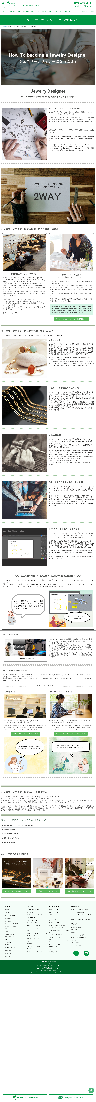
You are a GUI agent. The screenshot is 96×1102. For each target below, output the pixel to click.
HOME (5, 26)
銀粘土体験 (74, 929)
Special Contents (54, 906)
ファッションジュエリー (33, 938)
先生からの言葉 (9, 953)
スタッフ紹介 (8, 942)
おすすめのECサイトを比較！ (56, 927)
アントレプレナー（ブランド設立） (36, 915)
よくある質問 (57, 11)
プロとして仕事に (9, 936)
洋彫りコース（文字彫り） (33, 925)
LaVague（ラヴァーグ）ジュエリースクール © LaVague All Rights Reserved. (48, 972)
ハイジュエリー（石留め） (33, 946)
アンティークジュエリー (33, 935)
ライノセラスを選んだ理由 (78, 912)
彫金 (28, 930)
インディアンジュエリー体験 (78, 937)
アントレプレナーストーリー (56, 937)
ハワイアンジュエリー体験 (78, 935)
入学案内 (5, 11)
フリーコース (30, 949)
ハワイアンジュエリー (32, 922)
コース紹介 (25, 11)
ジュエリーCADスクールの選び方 (79, 909)
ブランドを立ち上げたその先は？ (57, 925)
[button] (48, 825)
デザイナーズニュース (54, 922)
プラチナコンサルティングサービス (36, 951)
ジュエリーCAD (31, 917)
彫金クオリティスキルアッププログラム (37, 933)
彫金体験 (73, 932)
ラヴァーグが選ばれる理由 (11, 923)
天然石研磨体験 (75, 942)
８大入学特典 (8, 921)
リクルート (7, 944)
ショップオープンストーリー (56, 934)
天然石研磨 (29, 943)
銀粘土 (28, 941)
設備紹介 (7, 931)
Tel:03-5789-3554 (82, 3)
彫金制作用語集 (53, 946)
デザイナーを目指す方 (10, 934)
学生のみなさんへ (10, 947)
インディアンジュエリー (33, 928)
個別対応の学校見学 (76, 927)
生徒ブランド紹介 (46, 11)
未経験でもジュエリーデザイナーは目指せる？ (18, 825)
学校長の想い (8, 918)
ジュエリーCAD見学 (76, 945)
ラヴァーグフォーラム (54, 944)
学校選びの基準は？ (10, 842)
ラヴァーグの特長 (15, 11)
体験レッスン (35, 11)
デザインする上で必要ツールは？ (14, 834)
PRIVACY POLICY (52, 961)
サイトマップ (52, 949)
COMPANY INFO (43, 961)
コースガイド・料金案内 (11, 926)
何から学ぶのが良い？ (11, 829)
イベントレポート (53, 920)
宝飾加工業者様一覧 (54, 952)
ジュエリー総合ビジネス (33, 909)
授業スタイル (8, 929)
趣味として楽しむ (9, 939)
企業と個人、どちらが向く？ (13, 838)
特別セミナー (52, 914)
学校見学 (7, 909)
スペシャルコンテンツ (80, 11)
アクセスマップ (67, 11)
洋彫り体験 (74, 940)
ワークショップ (53, 917)
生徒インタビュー (53, 909)
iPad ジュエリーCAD (32, 920)
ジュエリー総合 (31, 912)
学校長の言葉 (8, 951)
